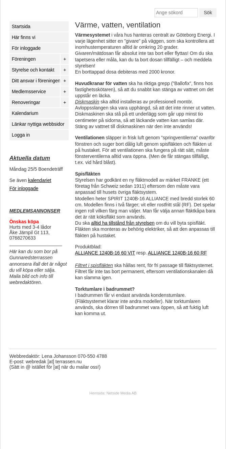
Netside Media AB (122, 393)
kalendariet (39, 180)
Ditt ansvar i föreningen (36, 80)
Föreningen (24, 59)
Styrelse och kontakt (33, 70)
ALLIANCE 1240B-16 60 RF (177, 253)
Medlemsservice (29, 91)
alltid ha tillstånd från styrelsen (123, 223)
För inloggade (24, 188)
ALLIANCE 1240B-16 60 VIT (105, 253)
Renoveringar (26, 102)
